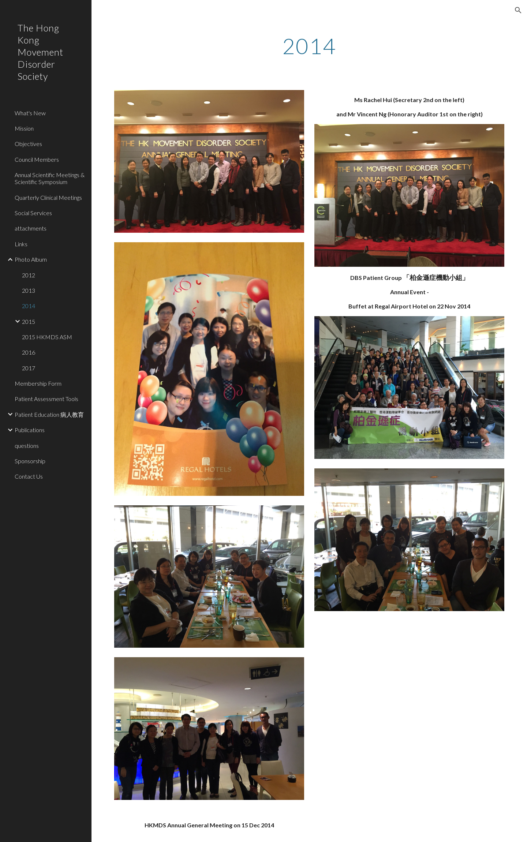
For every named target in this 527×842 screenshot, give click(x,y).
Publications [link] (30, 429)
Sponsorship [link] (30, 460)
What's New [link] (30, 112)
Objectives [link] (28, 143)
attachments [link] (30, 228)
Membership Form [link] (38, 383)
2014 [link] (28, 305)
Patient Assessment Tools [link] (46, 398)
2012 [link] (28, 275)
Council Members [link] (37, 159)
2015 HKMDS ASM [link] (47, 336)
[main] (309, 46)
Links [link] (21, 243)
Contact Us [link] (29, 476)
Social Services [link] (33, 212)
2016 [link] (28, 352)
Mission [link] (24, 128)
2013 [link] (28, 290)
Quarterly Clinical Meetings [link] (48, 197)
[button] (518, 10)
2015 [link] (28, 321)
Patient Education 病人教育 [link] (49, 414)
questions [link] (27, 445)
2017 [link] (28, 367)
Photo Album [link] (31, 259)
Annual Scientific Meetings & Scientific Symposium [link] (50, 178)
